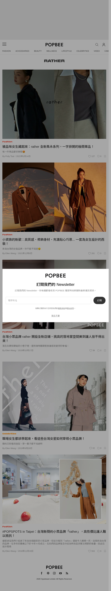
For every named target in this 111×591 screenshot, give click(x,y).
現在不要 (55, 316)
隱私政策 (70, 308)
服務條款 (61, 308)
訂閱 (99, 300)
